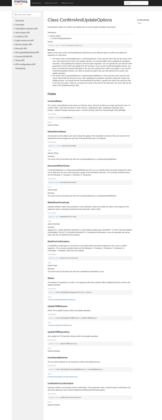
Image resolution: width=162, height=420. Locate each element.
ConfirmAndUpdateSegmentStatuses (62, 300)
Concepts (19, 25)
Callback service (67, 3)
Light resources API (24, 40)
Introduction (36, 3)
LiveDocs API (21, 36)
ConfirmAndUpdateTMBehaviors (60, 325)
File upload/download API (27, 52)
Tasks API (20, 60)
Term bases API (22, 33)
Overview (19, 21)
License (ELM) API (23, 56)
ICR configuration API (25, 64)
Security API (21, 48)
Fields (139, 23)
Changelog (20, 68)
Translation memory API (26, 29)
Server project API (23, 44)
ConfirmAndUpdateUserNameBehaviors (63, 377)
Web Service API (51, 3)
